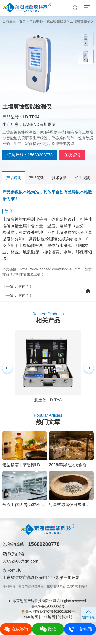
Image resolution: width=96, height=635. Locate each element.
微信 (48, 629)
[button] (89, 368)
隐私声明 (65, 617)
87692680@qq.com (20, 561)
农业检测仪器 (56, 21)
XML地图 (31, 617)
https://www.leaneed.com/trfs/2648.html (50, 269)
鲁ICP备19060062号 (48, 606)
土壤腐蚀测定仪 (81, 21)
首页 (22, 21)
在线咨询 (72, 154)
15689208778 (43, 544)
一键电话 (80, 629)
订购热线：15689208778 (30, 154)
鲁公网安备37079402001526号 (48, 611)
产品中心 (36, 21)
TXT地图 (48, 617)
